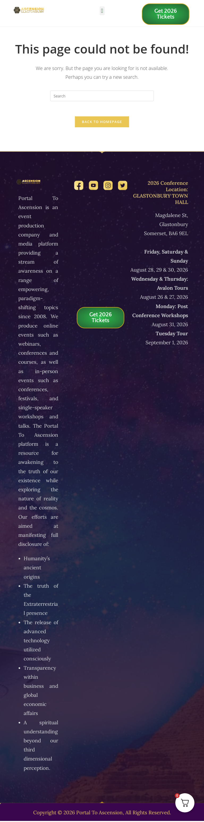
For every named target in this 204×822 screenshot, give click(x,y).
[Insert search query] (102, 96)
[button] (102, 10)
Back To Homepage (102, 122)
